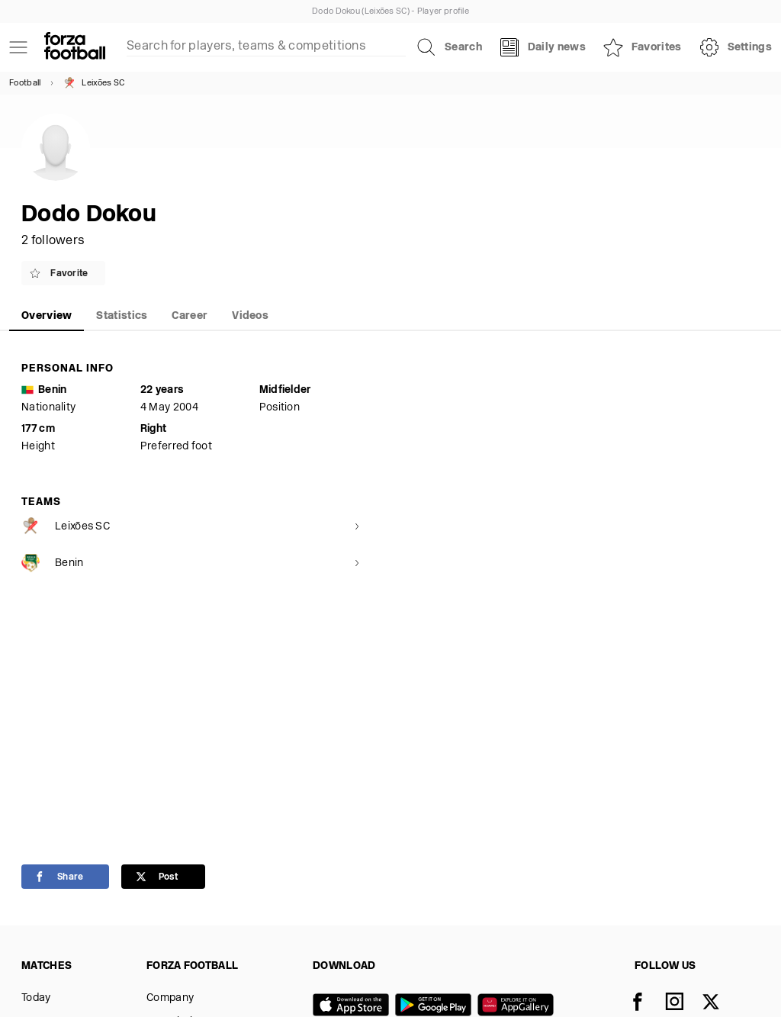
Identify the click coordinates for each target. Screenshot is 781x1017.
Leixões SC (93, 83)
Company (170, 998)
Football (24, 83)
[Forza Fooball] (74, 47)
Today (36, 998)
